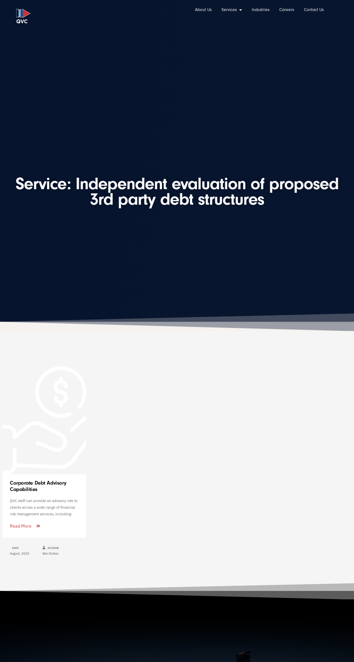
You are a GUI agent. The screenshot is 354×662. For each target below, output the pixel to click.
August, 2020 (19, 553)
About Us (203, 9)
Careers (286, 9)
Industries (260, 9)
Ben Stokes (51, 553)
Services (231, 9)
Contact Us (314, 9)
